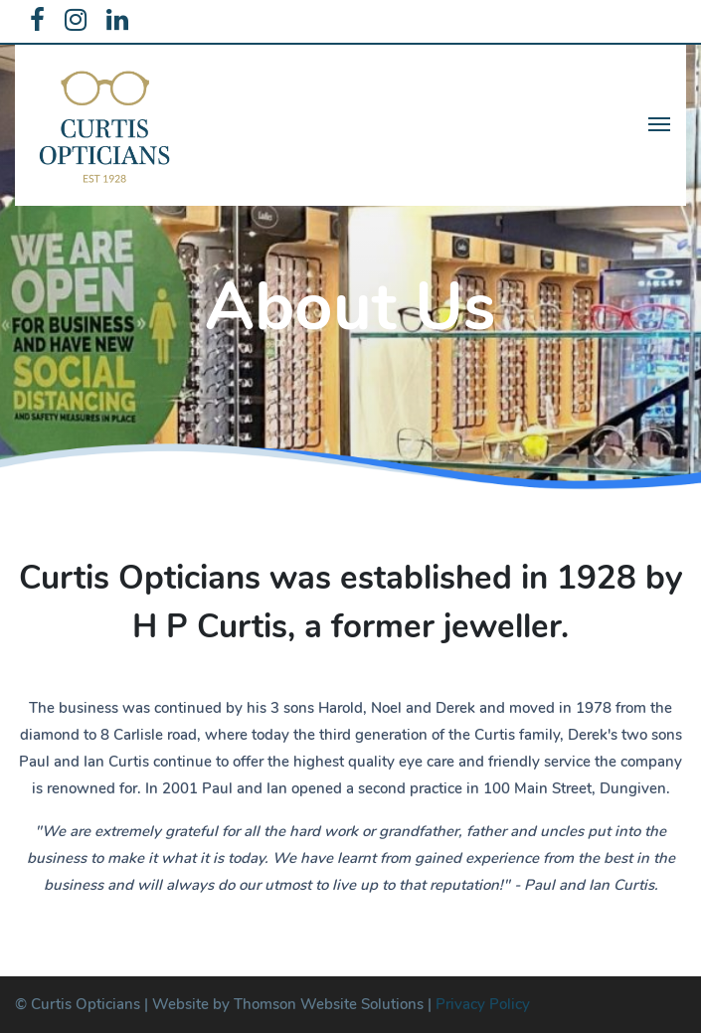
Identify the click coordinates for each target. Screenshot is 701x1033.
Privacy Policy (483, 1004)
